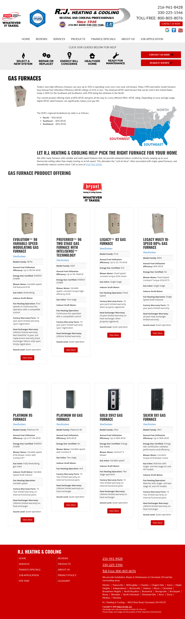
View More (27, 358)
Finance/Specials (103, 39)
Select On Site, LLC (124, 607)
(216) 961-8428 (94, 164)
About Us (128, 39)
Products (78, 39)
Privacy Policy (71, 577)
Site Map (28, 583)
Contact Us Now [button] (171, 24)
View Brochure (19, 256)
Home (26, 39)
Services (59, 39)
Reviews (41, 39)
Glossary (68, 583)
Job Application (152, 39)
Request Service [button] (161, 62)
